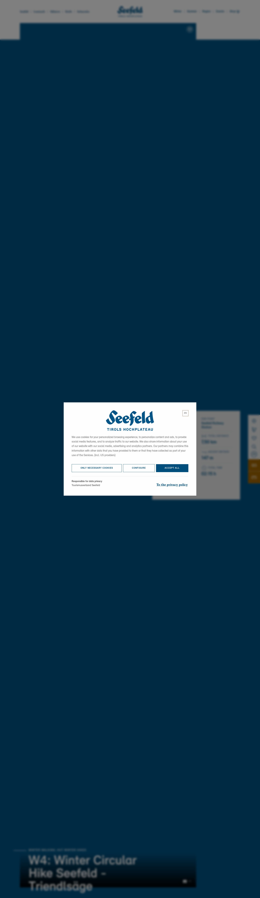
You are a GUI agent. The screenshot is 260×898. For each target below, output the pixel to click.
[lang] (185, 415)
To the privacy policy (172, 487)
